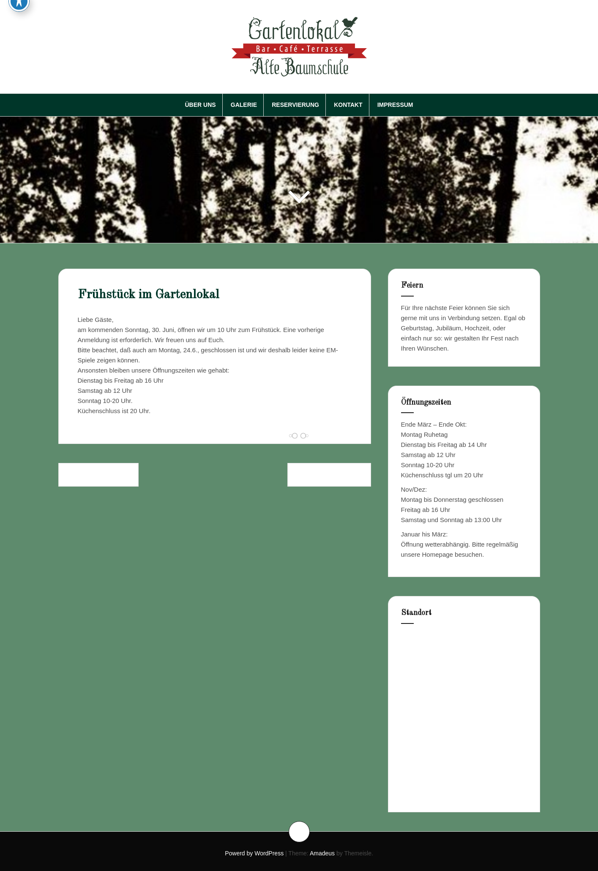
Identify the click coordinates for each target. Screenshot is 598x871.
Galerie (244, 104)
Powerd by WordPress (254, 853)
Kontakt (348, 104)
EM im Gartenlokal (98, 474)
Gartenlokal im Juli (329, 474)
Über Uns (200, 104)
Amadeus (322, 853)
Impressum (395, 104)
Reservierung (295, 104)
